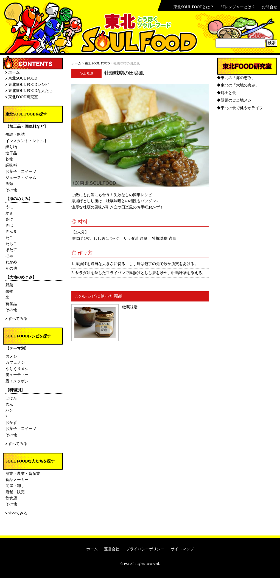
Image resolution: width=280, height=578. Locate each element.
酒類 (9, 184)
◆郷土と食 (226, 93)
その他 (11, 190)
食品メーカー (17, 480)
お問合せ (269, 7)
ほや (9, 256)
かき (9, 213)
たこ (9, 238)
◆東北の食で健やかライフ (240, 108)
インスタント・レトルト (26, 141)
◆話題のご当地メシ (234, 100)
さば (9, 225)
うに (9, 207)
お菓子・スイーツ (20, 172)
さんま (11, 231)
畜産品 (11, 304)
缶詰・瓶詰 (15, 134)
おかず (11, 423)
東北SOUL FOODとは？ (193, 7)
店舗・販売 (15, 492)
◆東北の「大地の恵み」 (238, 85)
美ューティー (17, 375)
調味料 (11, 165)
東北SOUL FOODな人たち (30, 91)
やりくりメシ (17, 369)
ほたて (11, 250)
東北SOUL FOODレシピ (28, 85)
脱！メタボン (17, 381)
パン (9, 410)
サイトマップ (182, 549)
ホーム (76, 63)
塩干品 (11, 153)
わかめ (11, 262)
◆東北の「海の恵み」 (236, 78)
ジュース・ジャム (20, 178)
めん (9, 404)
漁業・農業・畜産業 (22, 474)
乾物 (9, 159)
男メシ (11, 356)
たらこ (11, 244)
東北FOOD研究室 (23, 97)
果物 (9, 291)
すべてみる (17, 319)
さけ (9, 219)
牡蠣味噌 (130, 307)
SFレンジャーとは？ (238, 7)
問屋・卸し (15, 486)
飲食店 (11, 498)
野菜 (9, 285)
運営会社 (111, 549)
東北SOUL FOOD (97, 63)
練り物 (11, 147)
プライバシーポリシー (145, 549)
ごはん (11, 398)
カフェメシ (15, 362)
